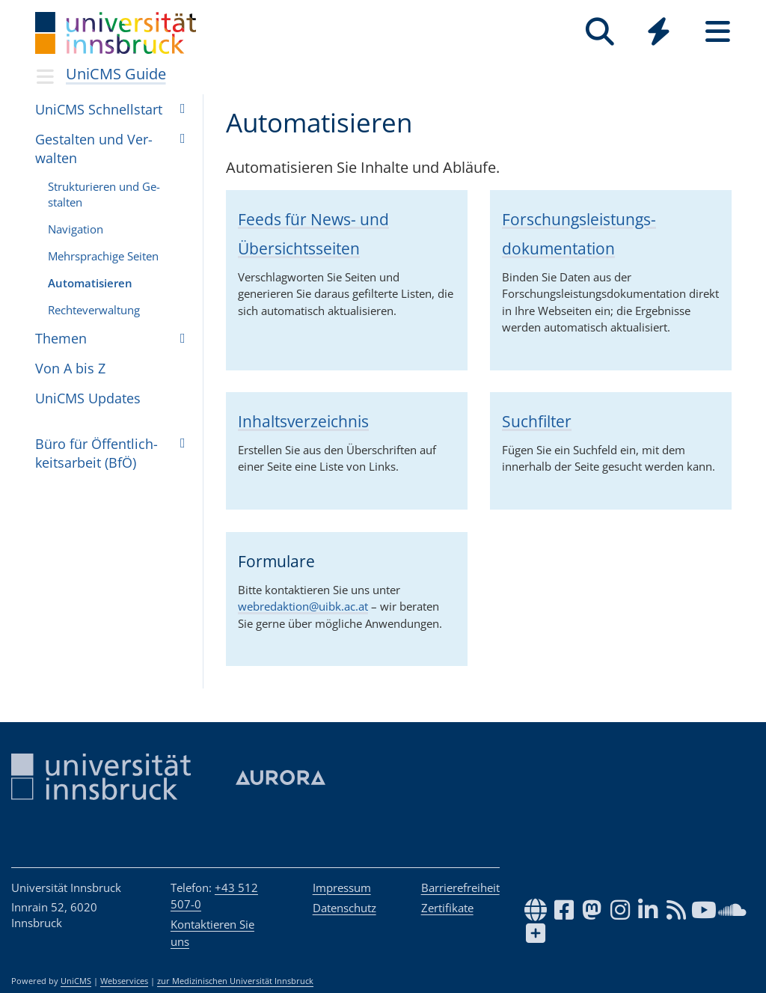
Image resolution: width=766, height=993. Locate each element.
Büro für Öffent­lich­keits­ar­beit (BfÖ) (96, 453)
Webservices (124, 981)
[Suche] (599, 31)
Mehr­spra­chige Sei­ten (103, 255)
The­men (61, 338)
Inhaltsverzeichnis (303, 421)
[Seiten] (717, 31)
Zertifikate (447, 907)
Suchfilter (537, 421)
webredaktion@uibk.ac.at (303, 606)
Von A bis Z (70, 368)
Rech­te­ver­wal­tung (94, 309)
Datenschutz (344, 907)
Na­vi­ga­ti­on (75, 228)
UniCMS (76, 981)
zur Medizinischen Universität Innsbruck (235, 981)
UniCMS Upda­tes (88, 398)
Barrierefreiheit (460, 887)
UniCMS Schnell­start (98, 109)
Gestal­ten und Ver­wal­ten (94, 148)
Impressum (342, 887)
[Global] (658, 33)
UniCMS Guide (116, 74)
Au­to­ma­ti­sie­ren (90, 282)
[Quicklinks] (658, 31)
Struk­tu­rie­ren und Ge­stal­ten (104, 194)
